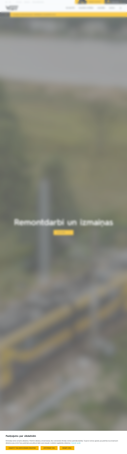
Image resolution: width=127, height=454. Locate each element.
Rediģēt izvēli (66, 448)
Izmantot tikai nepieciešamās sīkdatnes (22, 448)
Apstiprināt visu (49, 448)
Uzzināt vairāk (75, 443)
